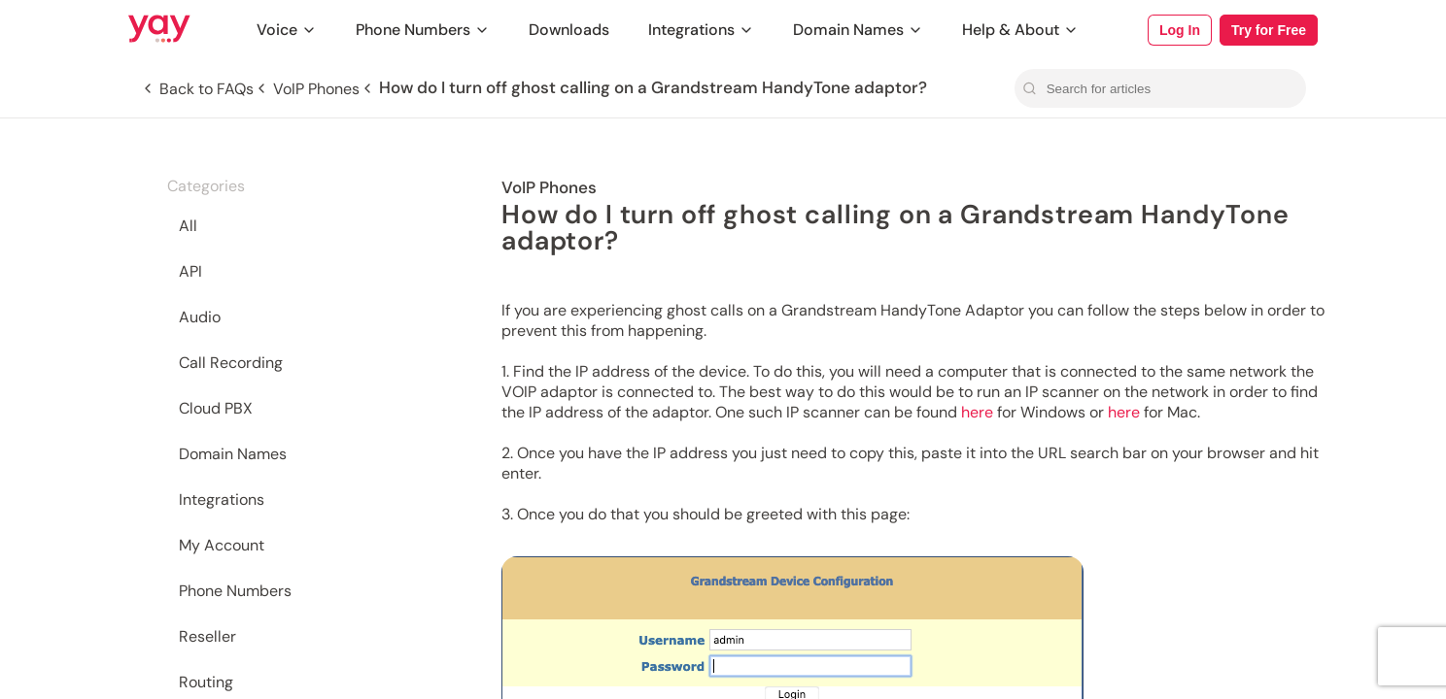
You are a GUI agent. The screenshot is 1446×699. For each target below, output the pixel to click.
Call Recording (231, 362)
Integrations (701, 29)
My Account (221, 545)
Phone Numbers (423, 29)
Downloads (569, 29)
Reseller (207, 636)
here (977, 412)
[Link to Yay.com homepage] (159, 30)
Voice (287, 29)
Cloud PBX (216, 408)
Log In (1179, 30)
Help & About (1020, 29)
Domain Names (858, 29)
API (190, 271)
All (188, 226)
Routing (206, 682)
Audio (200, 317)
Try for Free (1268, 30)
